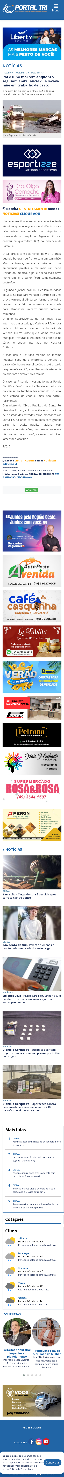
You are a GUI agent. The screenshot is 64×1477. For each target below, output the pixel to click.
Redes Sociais (32, 1427)
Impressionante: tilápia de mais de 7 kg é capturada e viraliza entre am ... (34, 1190)
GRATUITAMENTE (33, 209)
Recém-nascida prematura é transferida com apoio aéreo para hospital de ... (36, 1206)
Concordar (52, 1462)
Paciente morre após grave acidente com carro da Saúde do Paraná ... (34, 1174)
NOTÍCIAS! (11, 214)
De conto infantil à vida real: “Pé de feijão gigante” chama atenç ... (34, 1159)
